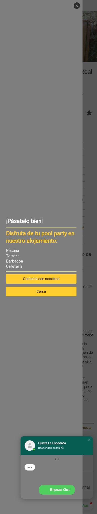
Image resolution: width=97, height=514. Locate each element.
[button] (89, 440)
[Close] (77, 5)
